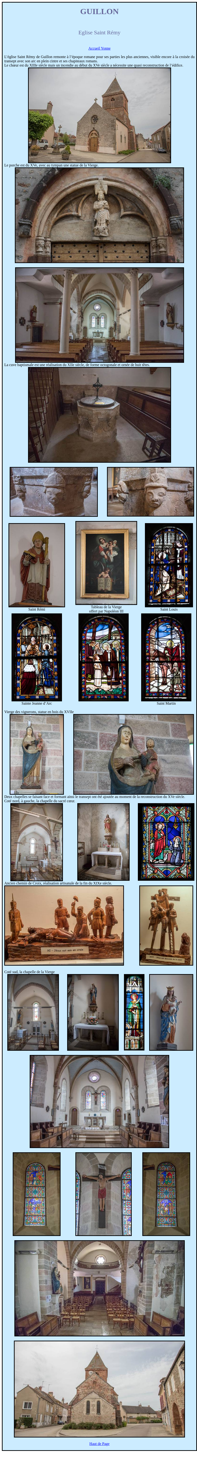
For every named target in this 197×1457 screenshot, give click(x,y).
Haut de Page (99, 1444)
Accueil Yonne (99, 48)
